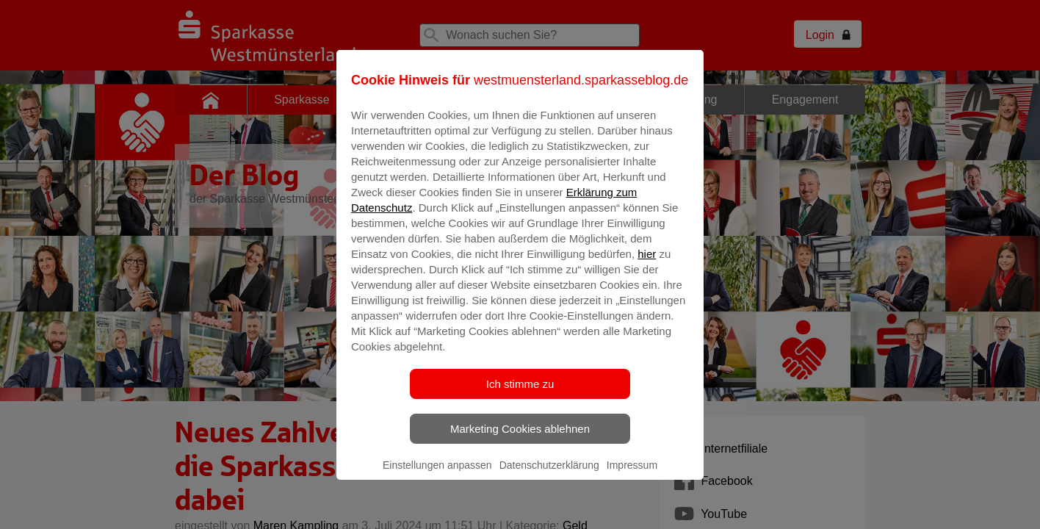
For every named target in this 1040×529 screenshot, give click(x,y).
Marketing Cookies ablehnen (520, 439)
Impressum (632, 475)
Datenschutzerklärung (549, 475)
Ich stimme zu (520, 394)
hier (647, 264)
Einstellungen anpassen (437, 475)
